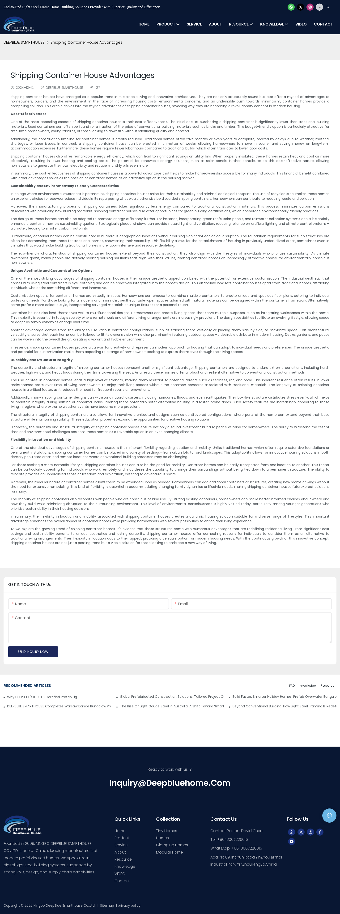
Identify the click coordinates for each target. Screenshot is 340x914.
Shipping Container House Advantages (86, 42)
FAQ (292, 686)
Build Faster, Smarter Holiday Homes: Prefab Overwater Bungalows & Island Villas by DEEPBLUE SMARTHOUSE (284, 696)
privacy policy (129, 905)
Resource (327, 686)
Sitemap (106, 905)
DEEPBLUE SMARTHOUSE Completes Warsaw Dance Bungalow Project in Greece (59, 706)
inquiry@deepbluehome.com (170, 783)
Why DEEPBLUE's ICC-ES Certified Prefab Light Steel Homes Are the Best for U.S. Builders (42, 697)
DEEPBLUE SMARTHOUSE (24, 42)
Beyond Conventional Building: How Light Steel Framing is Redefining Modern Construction (284, 706)
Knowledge (308, 686)
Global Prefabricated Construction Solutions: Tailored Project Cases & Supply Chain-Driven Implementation (172, 696)
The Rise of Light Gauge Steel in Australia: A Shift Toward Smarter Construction (172, 706)
